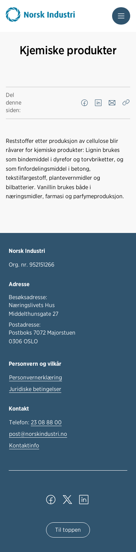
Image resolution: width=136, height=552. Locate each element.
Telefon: (35, 422)
